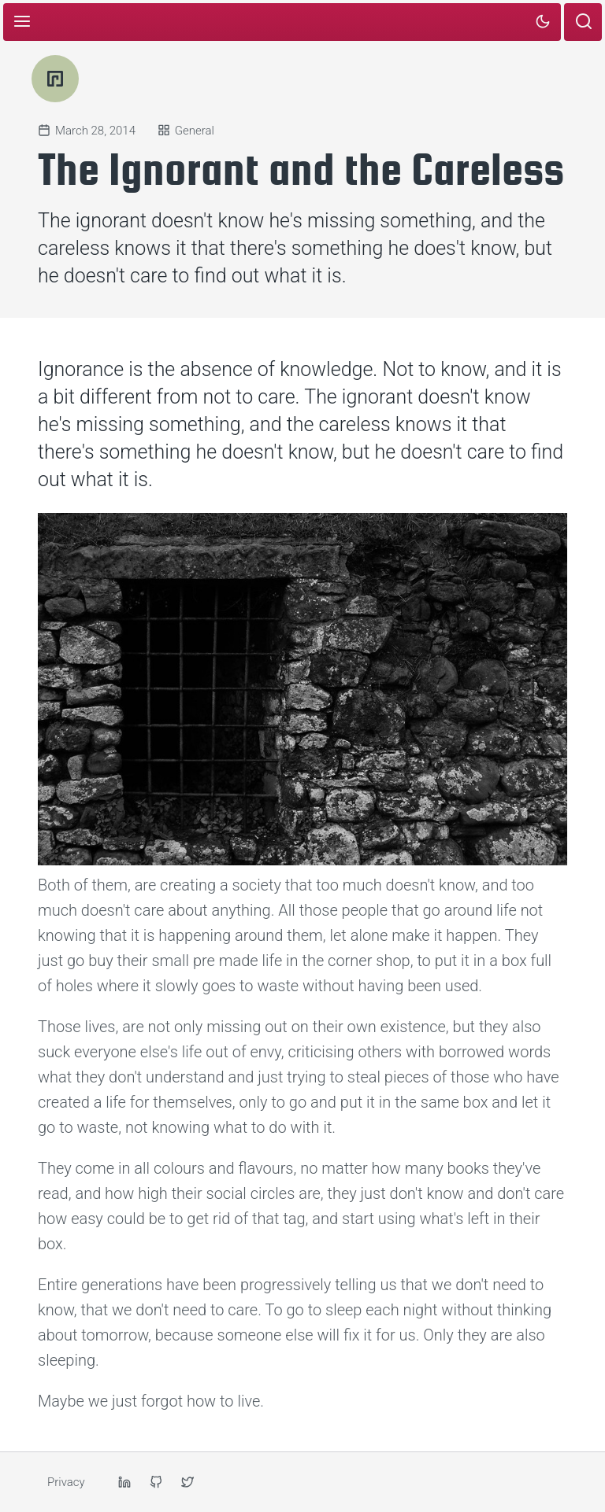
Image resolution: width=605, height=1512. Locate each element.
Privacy (66, 1482)
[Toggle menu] (22, 22)
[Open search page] (583, 22)
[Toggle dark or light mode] (542, 22)
